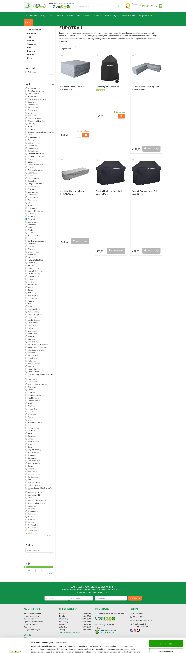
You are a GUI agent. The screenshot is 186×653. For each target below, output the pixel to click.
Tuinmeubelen (34, 30)
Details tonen (128, 648)
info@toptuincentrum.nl (143, 620)
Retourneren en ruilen (33, 619)
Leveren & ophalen (31, 616)
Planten (31, 51)
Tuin (29, 37)
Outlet (30, 54)
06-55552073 (138, 617)
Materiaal (30, 68)
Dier (29, 47)
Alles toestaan (166, 630)
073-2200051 (138, 613)
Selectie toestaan (166, 638)
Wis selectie (50, 74)
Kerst (30, 58)
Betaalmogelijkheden (32, 613)
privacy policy (105, 592)
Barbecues (32, 33)
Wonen (30, 40)
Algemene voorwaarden (33, 621)
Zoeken (29, 545)
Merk (28, 84)
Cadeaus (31, 44)
